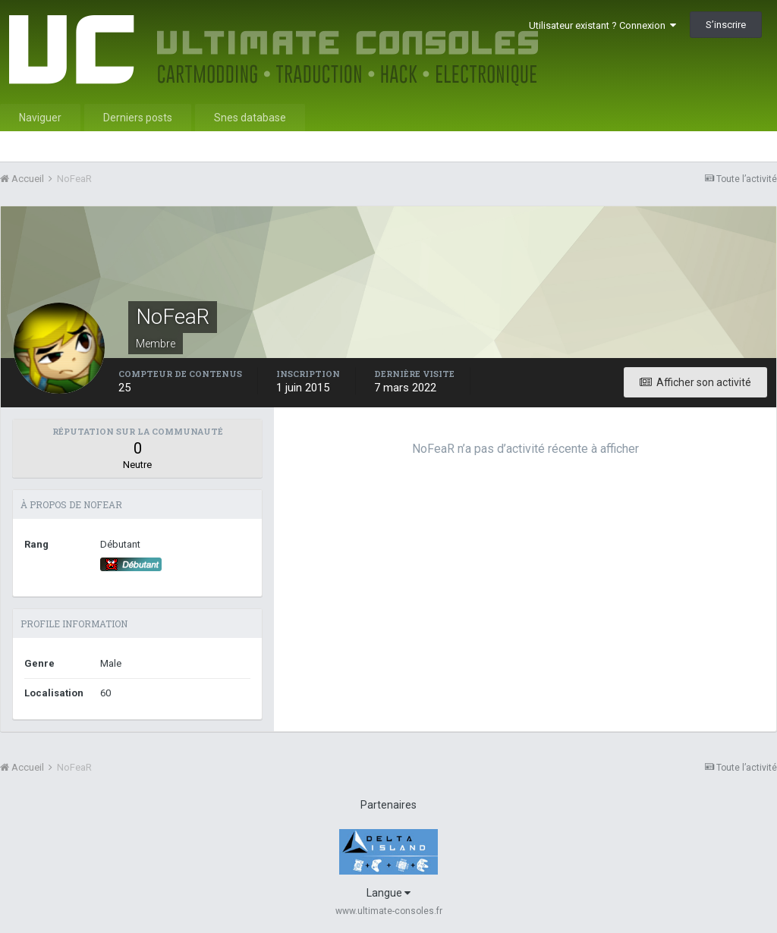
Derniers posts (137, 118)
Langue (388, 893)
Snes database (250, 118)
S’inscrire (726, 24)
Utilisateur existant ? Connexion (602, 25)
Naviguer (40, 118)
